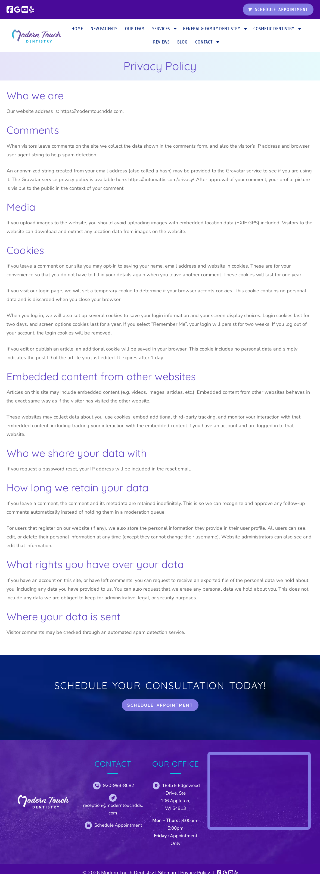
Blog (182, 42)
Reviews (161, 42)
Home (77, 28)
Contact (204, 42)
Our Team (135, 28)
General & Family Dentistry (211, 28)
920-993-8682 (118, 785)
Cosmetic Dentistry (273, 28)
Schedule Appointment (278, 9)
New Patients (104, 28)
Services (161, 28)
